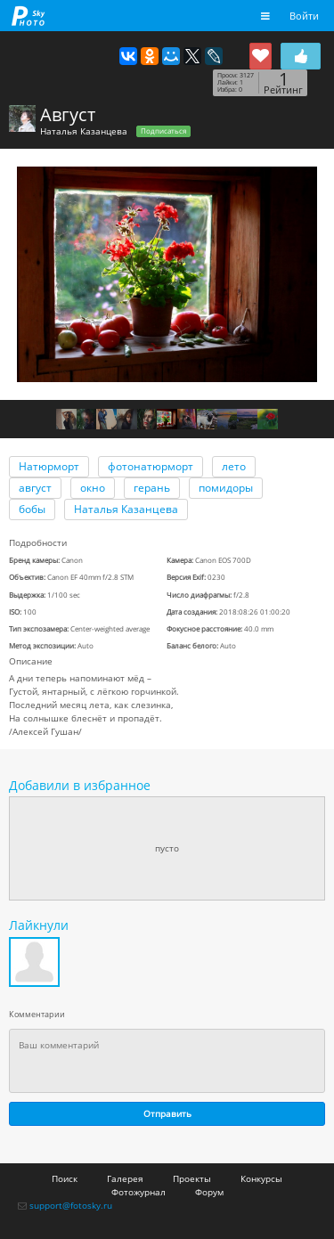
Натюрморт (49, 466)
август (35, 487)
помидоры (226, 487)
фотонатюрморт (150, 466)
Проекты (192, 1178)
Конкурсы (261, 1178)
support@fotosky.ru (70, 1205)
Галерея (125, 1178)
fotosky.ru (28, 15)
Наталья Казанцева (83, 131)
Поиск (64, 1178)
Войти (304, 15)
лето (234, 466)
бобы (32, 509)
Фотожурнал (138, 1192)
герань (152, 487)
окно (92, 487)
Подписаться (163, 130)
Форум (209, 1192)
